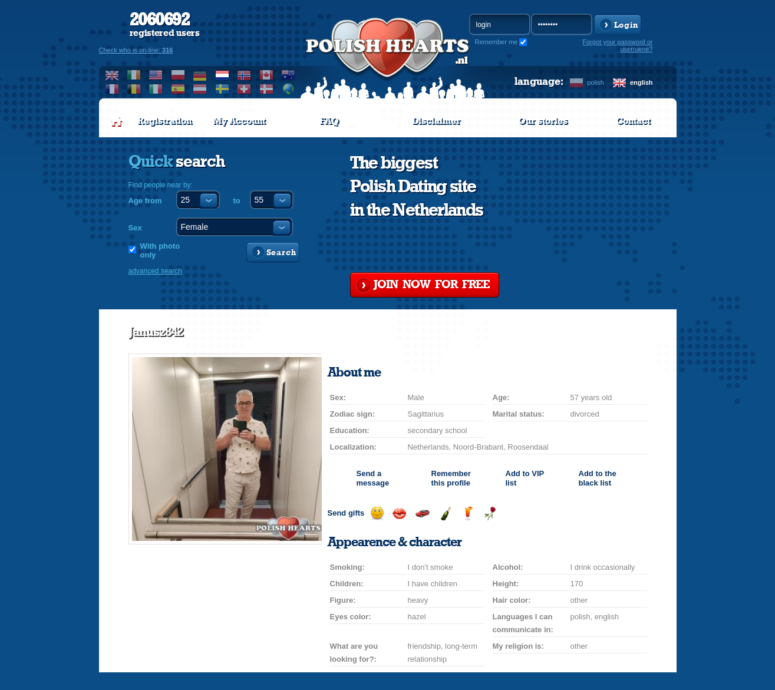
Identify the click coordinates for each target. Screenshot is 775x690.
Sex (135, 227)
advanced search (155, 271)
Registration (164, 121)
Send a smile (377, 513)
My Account (239, 121)
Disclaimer (436, 121)
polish (595, 82)
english (641, 82)
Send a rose (490, 513)
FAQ (329, 121)
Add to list (525, 478)
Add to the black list (597, 478)
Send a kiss (399, 513)
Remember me (496, 41)
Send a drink (467, 513)
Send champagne (445, 513)
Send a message (373, 478)
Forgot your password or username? (617, 45)
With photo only (160, 250)
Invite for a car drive (422, 513)
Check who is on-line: (136, 50)
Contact (633, 121)
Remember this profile (451, 478)
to (236, 200)
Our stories (543, 121)
